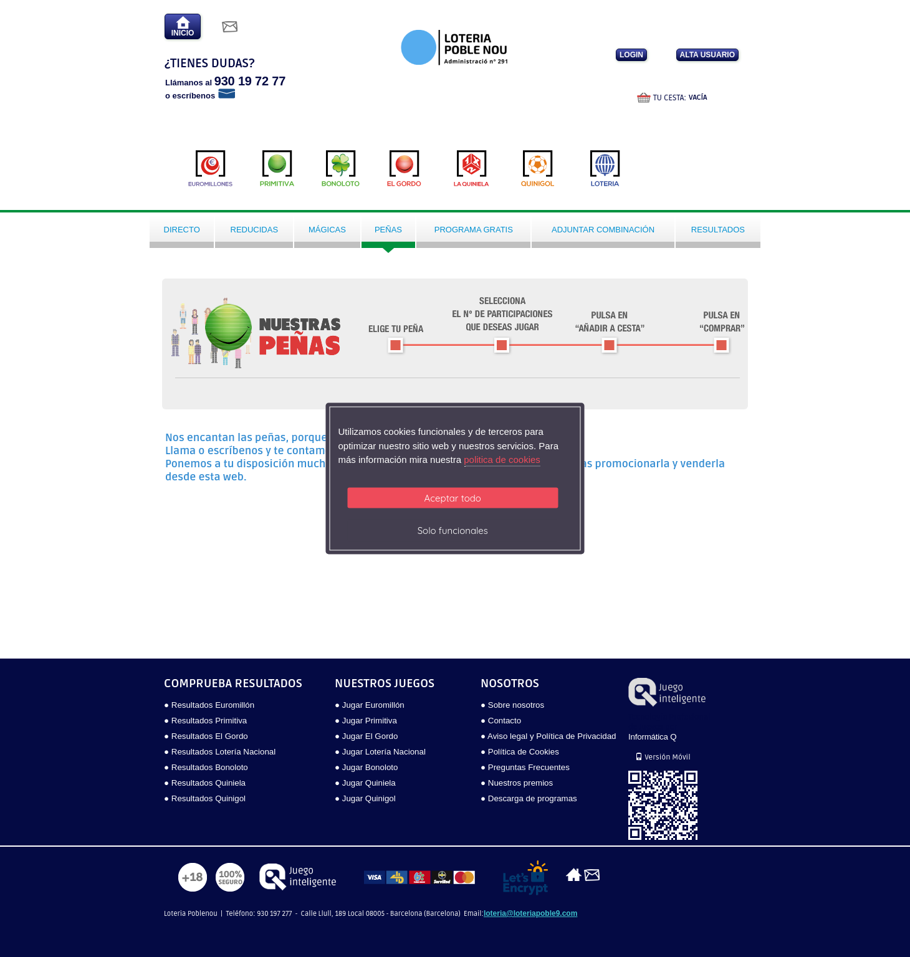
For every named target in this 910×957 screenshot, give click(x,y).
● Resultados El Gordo (206, 736)
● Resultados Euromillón (209, 705)
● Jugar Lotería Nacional (380, 751)
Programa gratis (473, 229)
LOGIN (631, 54)
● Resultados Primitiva (205, 720)
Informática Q (652, 736)
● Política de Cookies (520, 751)
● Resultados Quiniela (205, 783)
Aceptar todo (452, 497)
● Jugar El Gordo (366, 736)
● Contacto (501, 720)
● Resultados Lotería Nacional (219, 751)
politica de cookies (502, 459)
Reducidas (255, 229)
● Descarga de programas (529, 798)
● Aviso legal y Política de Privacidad (548, 736)
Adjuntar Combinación (603, 229)
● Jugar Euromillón (370, 705)
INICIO (182, 26)
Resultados (718, 229)
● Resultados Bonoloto (206, 767)
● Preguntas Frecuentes (525, 767)
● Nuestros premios (517, 783)
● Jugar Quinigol (365, 798)
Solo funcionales (453, 530)
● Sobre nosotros (512, 705)
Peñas (388, 229)
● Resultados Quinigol (205, 798)
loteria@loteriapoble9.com (530, 913)
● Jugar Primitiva (366, 720)
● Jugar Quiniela (365, 783)
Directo (182, 229)
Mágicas (327, 229)
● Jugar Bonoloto (366, 767)
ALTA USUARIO (707, 54)
